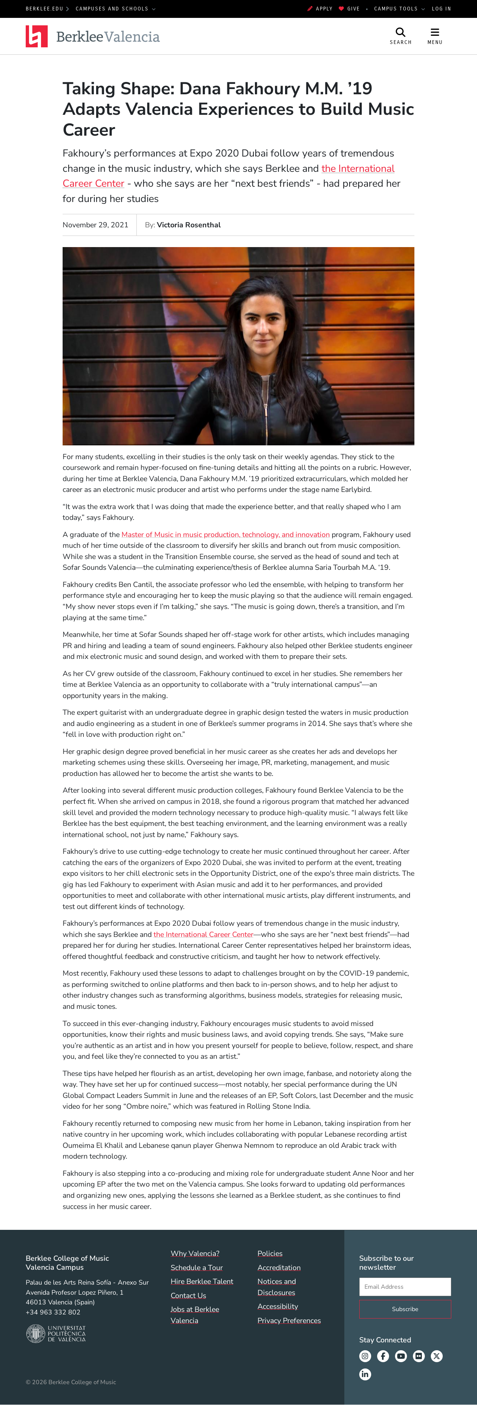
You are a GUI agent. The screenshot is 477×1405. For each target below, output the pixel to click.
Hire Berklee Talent (202, 1281)
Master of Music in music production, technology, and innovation (225, 535)
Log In (441, 9)
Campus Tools (397, 9)
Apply (320, 9)
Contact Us (188, 1296)
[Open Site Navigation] (435, 36)
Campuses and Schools (113, 9)
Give (349, 9)
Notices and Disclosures (277, 1287)
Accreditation (279, 1268)
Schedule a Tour (197, 1268)
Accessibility (278, 1306)
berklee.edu (45, 9)
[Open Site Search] (401, 36)
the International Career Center (203, 934)
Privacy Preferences (289, 1321)
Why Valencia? (195, 1253)
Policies (270, 1253)
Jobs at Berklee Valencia (195, 1315)
